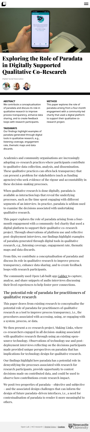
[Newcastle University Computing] (78, 426)
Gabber (63, 276)
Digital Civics (50, 426)
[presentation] (4, 4)
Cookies (61, 426)
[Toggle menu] (86, 3)
